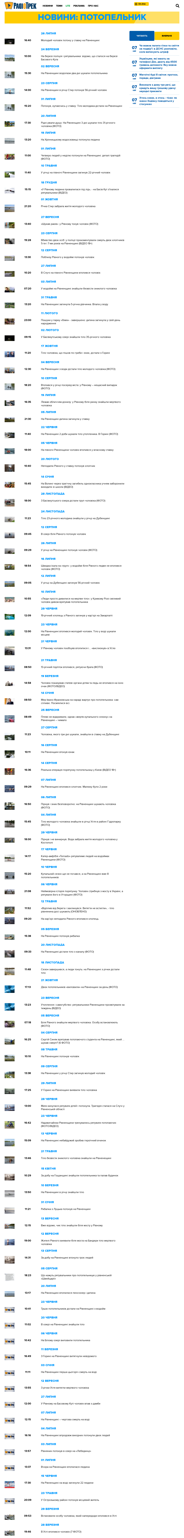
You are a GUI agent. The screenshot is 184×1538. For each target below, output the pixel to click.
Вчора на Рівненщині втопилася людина (65, 1467)
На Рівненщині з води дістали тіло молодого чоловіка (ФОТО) (78, 369)
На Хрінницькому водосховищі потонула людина (70, 139)
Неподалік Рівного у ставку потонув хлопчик (68, 466)
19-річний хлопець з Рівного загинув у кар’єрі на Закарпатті (77, 615)
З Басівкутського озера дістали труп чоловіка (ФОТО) (73, 500)
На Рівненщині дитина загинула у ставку (65, 419)
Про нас (93, 5)
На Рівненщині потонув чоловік (60, 1056)
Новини (48, 5)
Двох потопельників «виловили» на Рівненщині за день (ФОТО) (79, 987)
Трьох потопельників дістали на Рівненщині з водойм (73, 1308)
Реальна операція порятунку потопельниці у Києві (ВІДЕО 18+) (78, 770)
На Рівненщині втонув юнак (57, 752)
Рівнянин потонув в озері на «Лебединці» (66, 1451)
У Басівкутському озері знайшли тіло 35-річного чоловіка (76, 337)
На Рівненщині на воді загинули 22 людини (67, 1482)
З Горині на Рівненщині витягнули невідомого (69, 1356)
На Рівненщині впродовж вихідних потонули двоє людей (75, 1435)
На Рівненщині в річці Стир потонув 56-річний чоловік (74, 90)
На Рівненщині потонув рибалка (60, 936)
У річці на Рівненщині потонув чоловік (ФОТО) (69, 550)
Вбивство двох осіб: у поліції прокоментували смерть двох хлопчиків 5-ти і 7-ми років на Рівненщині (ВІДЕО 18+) (82, 242)
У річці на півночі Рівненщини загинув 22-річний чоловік (75, 172)
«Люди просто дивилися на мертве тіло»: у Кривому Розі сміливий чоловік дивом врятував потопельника (81, 600)
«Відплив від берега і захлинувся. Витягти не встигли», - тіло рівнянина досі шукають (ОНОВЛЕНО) (77, 910)
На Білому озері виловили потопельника (65, 1340)
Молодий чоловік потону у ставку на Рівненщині (70, 40)
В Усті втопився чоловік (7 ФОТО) (61, 1531)
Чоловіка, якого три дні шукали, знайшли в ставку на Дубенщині (80, 734)
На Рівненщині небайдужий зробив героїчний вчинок (73, 1140)
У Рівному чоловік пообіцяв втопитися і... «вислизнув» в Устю (78, 648)
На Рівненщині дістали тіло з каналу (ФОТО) (67, 951)
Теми (59, 5)
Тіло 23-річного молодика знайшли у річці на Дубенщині (75, 518)
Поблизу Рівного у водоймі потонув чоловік (67, 257)
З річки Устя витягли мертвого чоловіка (65, 1387)
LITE (68, 5)
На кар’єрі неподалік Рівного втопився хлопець (70, 918)
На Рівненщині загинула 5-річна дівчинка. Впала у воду (74, 304)
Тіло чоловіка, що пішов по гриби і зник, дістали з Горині (75, 353)
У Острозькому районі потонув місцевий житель (70, 1500)
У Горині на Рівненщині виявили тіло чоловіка (69, 1090)
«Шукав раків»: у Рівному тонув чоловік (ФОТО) (69, 224)
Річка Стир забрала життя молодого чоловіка (68, 206)
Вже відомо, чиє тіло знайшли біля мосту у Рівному (72, 1225)
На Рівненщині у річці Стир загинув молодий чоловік (73, 1073)
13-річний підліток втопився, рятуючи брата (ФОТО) (72, 667)
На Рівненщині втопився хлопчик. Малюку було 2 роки (74, 786)
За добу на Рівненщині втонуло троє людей (67, 1257)
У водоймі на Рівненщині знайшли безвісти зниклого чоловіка (79, 288)
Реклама (79, 5)
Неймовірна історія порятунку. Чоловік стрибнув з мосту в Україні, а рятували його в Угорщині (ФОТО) (82, 893)
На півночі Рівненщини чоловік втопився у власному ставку (77, 450)
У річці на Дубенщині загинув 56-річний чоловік (71, 582)
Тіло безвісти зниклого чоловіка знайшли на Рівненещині (76, 1158)
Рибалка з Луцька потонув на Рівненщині (66, 1209)
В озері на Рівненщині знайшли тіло (62, 1324)
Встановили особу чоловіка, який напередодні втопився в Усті (79, 1516)
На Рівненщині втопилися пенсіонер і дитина (68, 1293)
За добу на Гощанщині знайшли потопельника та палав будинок (79, 1175)
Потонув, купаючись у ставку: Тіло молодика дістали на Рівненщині (81, 106)
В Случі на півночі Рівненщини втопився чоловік (70, 272)
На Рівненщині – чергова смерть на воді (65, 1419)
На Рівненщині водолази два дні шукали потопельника (74, 73)
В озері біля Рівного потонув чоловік (63, 534)
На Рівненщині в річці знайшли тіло (62, 1192)
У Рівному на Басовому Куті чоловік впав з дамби (70, 1403)
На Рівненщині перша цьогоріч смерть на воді (69, 1372)
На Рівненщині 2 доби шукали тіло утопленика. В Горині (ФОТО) (79, 434)
